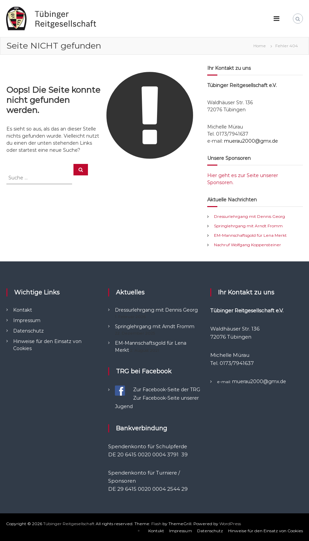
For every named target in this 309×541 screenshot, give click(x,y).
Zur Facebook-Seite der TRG (166, 390)
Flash (156, 523)
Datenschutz (28, 331)
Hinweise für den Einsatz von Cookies (265, 530)
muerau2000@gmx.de (251, 141)
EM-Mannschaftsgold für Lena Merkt (250, 235)
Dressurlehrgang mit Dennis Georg (249, 216)
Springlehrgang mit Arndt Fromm (248, 225)
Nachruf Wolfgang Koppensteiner (247, 244)
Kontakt (22, 310)
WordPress (230, 523)
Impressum (26, 320)
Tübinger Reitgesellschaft (69, 523)
